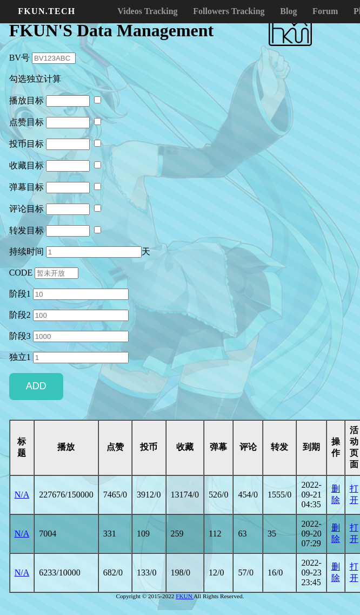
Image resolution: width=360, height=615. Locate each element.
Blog (288, 11)
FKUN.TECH (46, 11)
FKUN (185, 596)
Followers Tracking (228, 11)
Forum (325, 11)
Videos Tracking (147, 11)
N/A (22, 494)
